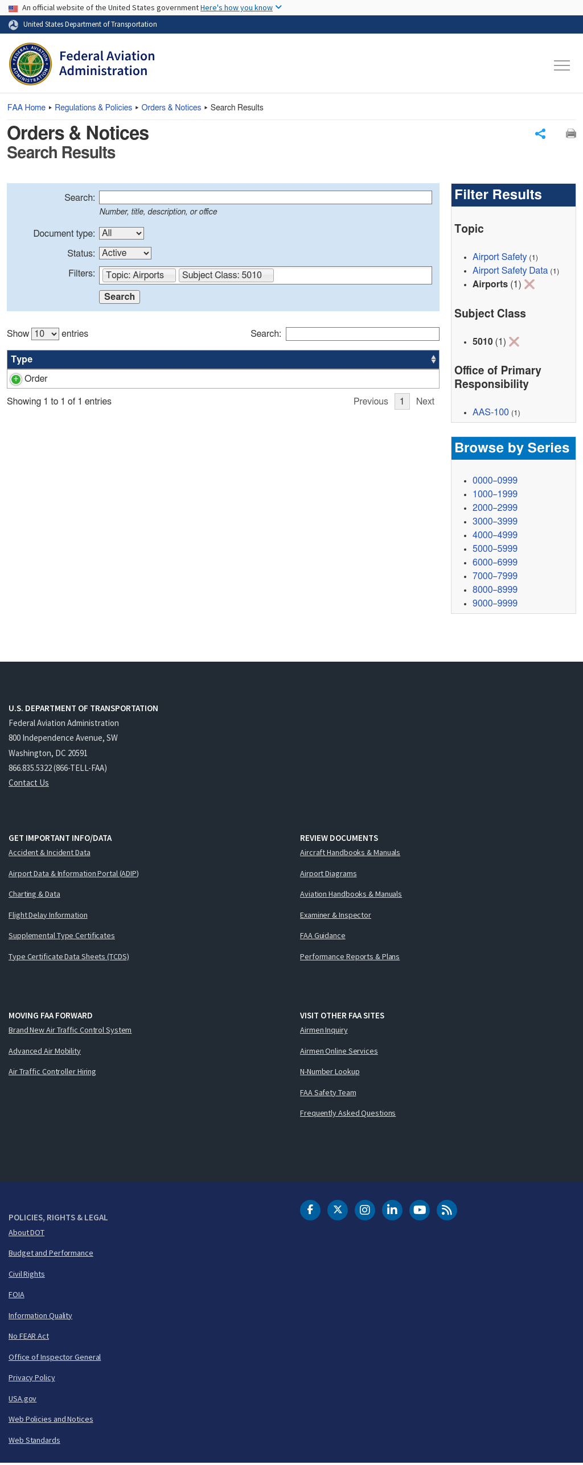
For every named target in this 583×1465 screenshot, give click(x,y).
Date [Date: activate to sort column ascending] (394, 361)
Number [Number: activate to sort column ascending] (67, 361)
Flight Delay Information (48, 916)
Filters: (81, 275)
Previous (371, 403)
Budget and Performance (51, 1254)
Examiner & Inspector (335, 916)
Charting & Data (34, 895)
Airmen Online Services (339, 1052)
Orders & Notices (172, 108)
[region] (223, 364)
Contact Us (29, 784)
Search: (79, 199)
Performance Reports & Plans (350, 957)
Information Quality (40, 1316)
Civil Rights (27, 1275)
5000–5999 (495, 550)
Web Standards (34, 1441)
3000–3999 (495, 523)
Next (425, 403)
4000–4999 (495, 537)
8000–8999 (495, 591)
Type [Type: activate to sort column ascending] (21, 361)
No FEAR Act (29, 1337)
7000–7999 (495, 578)
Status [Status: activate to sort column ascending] (305, 361)
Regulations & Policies (93, 108)
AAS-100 (355, 380)
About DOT (26, 1233)
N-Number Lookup (330, 1073)
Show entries (47, 335)
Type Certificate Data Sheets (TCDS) (69, 957)
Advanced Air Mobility (45, 1052)
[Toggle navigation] (562, 65)
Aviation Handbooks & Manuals (351, 895)
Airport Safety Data (510, 272)
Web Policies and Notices (51, 1421)
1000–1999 (495, 496)
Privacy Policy (32, 1379)
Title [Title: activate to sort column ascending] (112, 361)
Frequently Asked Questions (348, 1114)
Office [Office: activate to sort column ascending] (349, 361)
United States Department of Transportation (90, 23)
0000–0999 (495, 482)
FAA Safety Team (328, 1093)
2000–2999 (495, 509)
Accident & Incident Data (50, 854)
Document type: (64, 235)
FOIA (16, 1296)
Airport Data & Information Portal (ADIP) (74, 874)
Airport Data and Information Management (186, 380)
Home (26, 108)
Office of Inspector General (55, 1358)
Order (22, 380)
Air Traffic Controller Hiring (52, 1073)
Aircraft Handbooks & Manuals (350, 854)
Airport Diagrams (328, 874)
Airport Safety (500, 258)
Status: (81, 255)
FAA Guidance (323, 937)
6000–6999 (495, 564)
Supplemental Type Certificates (62, 937)
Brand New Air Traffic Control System (70, 1031)
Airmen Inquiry (324, 1031)
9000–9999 (495, 605)
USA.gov (22, 1399)
